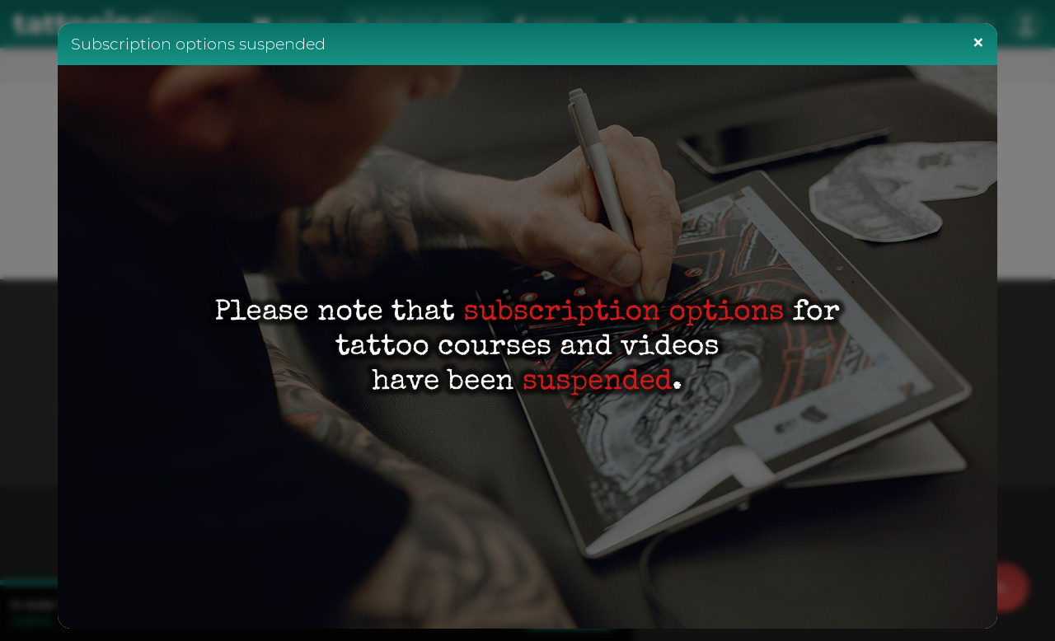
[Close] (978, 42)
